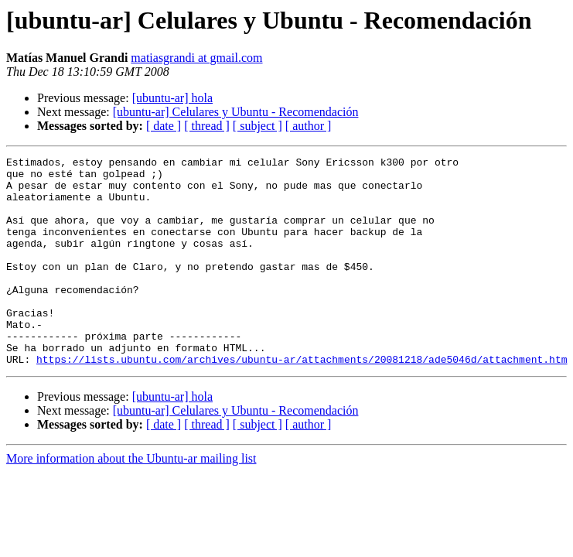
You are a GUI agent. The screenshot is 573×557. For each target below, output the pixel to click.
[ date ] (163, 125)
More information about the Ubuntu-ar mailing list (131, 500)
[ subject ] (257, 125)
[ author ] (308, 125)
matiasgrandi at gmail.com (196, 57)
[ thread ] (207, 125)
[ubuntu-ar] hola (172, 97)
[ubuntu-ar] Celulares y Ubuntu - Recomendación (236, 111)
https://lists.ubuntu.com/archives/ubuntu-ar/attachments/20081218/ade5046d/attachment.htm (301, 401)
